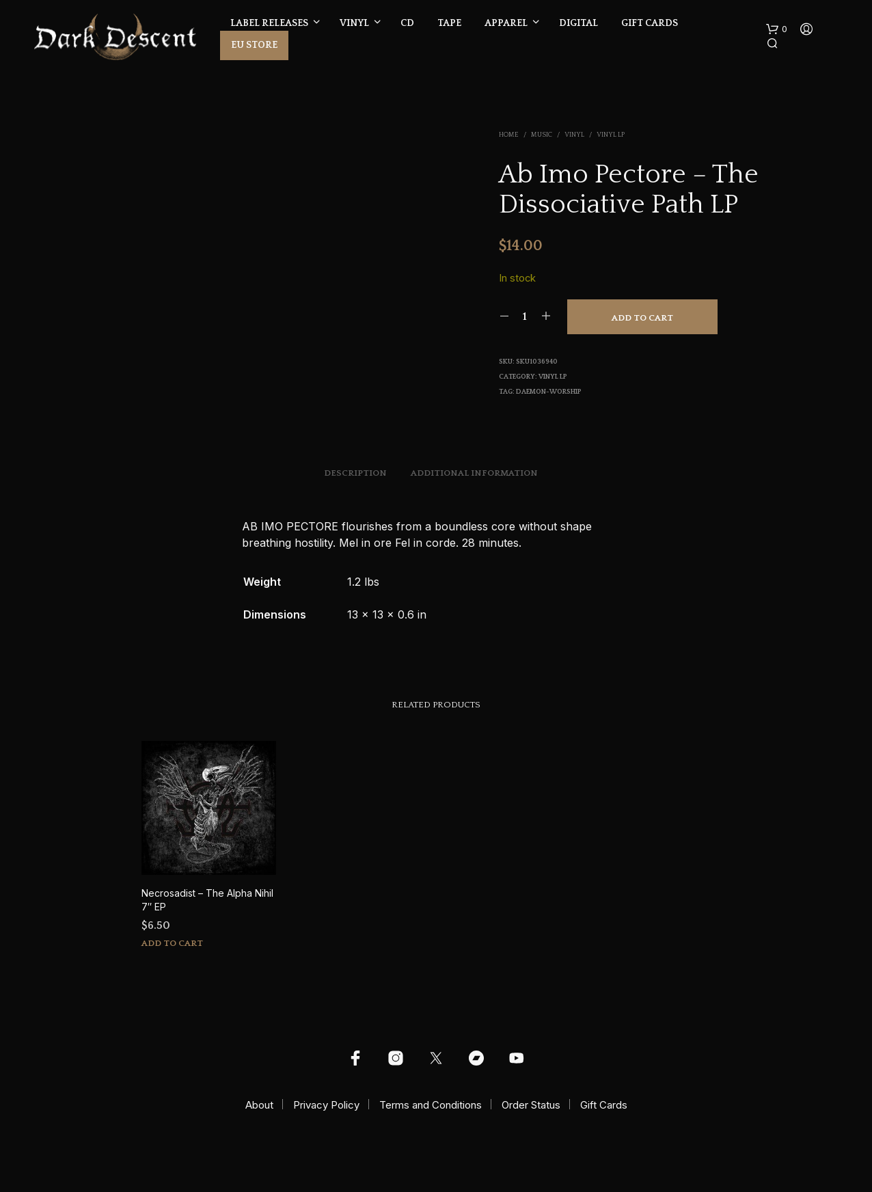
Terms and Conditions (430, 1104)
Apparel (506, 23)
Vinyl (354, 23)
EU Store (254, 45)
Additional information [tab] (474, 473)
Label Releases (269, 23)
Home (509, 135)
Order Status (531, 1104)
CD (407, 23)
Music (541, 135)
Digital (578, 23)
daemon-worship (549, 392)
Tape (449, 23)
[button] (776, 29)
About (259, 1104)
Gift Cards (649, 23)
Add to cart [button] (172, 943)
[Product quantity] (525, 316)
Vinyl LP (611, 135)
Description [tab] (355, 473)
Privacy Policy (326, 1104)
